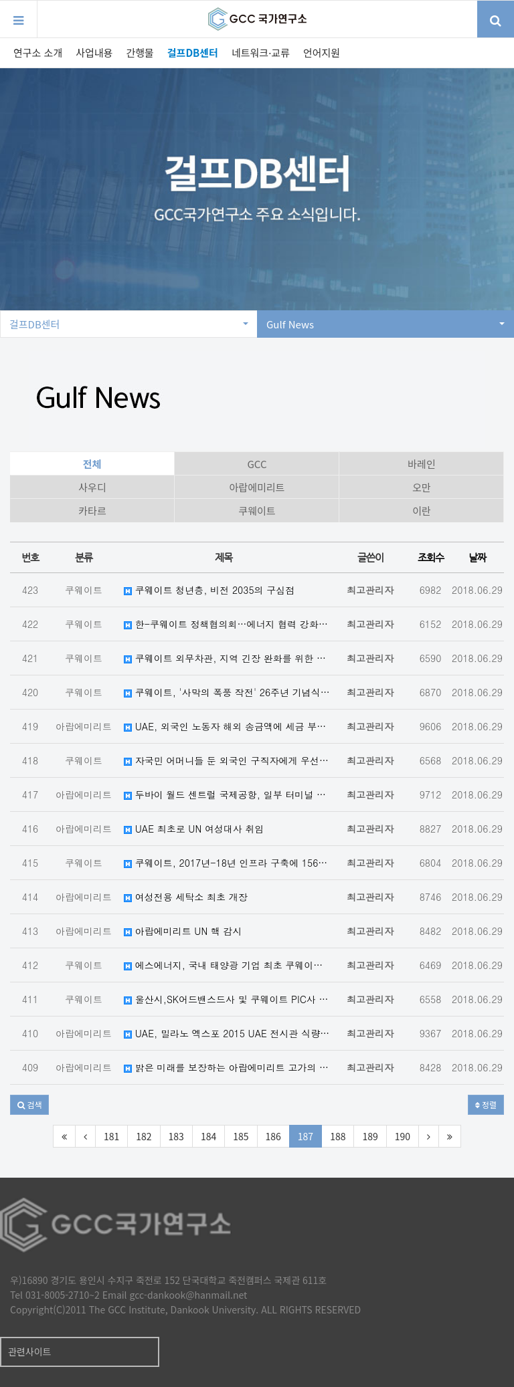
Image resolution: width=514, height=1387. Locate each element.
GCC (257, 464)
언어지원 (321, 52)
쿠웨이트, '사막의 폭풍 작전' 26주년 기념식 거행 (227, 692)
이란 (421, 511)
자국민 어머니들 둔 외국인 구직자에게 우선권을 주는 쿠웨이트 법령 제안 (227, 760)
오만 (421, 487)
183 (176, 1136)
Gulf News (385, 324)
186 (273, 1136)
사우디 (92, 487)
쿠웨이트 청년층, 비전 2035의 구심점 (209, 590)
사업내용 (94, 52)
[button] (29, 1105)
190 (402, 1136)
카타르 (92, 511)
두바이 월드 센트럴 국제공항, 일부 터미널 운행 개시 (227, 794)
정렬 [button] (486, 1104)
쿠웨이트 (256, 511)
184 (208, 1136)
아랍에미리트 (257, 487)
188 (337, 1136)
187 (305, 1136)
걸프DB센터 (192, 52)
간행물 (139, 52)
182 (143, 1136)
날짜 (477, 557)
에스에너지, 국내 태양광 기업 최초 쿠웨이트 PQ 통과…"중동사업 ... (227, 965)
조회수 (431, 557)
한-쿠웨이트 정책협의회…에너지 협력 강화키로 (227, 624)
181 (111, 1136)
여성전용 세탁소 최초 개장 (186, 896)
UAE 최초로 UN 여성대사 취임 (194, 828)
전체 (92, 464)
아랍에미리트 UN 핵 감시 (183, 931)
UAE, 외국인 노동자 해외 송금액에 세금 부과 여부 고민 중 (227, 726)
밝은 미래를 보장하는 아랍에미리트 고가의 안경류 (227, 1067)
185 (240, 1136)
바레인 (421, 464)
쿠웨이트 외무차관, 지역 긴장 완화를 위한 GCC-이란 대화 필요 (227, 658)
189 (369, 1136)
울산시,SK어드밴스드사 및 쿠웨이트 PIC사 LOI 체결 (227, 999)
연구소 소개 (37, 52)
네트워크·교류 (261, 52)
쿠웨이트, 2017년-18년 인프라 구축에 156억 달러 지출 (227, 862)
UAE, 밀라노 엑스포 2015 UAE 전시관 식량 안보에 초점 (227, 1033)
